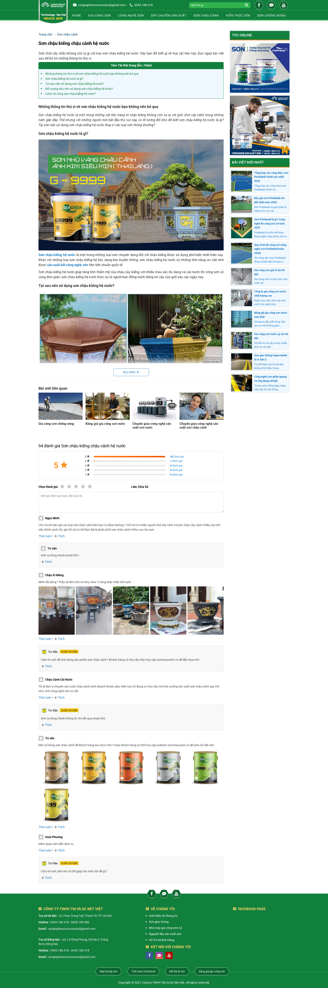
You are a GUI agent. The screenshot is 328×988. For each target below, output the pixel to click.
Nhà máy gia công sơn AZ (165, 928)
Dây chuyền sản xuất (168, 15)
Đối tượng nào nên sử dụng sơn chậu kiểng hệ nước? (79, 88)
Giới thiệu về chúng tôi (163, 915)
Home (76, 15)
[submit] (247, 5)
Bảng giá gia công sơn (212, 971)
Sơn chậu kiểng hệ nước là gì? (64, 78)
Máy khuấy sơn (108, 971)
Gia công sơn (99, 15)
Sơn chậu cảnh (206, 15)
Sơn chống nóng (271, 15)
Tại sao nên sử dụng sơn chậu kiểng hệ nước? (74, 83)
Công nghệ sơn (131, 15)
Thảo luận (44, 536)
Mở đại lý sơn (177, 971)
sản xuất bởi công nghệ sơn (67, 265)
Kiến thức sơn (238, 15)
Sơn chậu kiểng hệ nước (56, 255)
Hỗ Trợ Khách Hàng (161, 940)
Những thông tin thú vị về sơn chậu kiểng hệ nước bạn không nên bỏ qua (92, 73)
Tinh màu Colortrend (143, 971)
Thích (60, 536)
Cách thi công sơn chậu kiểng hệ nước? (70, 93)
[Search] (216, 5)
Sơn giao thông (159, 921)
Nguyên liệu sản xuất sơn (165, 934)
